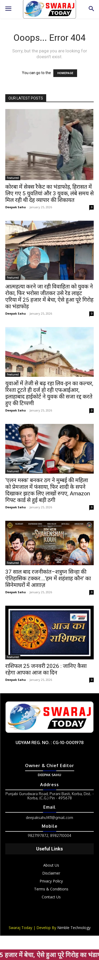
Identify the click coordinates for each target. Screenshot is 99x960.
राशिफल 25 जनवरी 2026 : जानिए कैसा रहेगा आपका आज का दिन (46, 669)
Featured (13, 178)
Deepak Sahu (15, 207)
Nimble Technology (74, 927)
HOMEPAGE (65, 73)
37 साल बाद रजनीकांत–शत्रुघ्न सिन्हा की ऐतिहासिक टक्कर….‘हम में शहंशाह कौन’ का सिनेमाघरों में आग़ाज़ (48, 578)
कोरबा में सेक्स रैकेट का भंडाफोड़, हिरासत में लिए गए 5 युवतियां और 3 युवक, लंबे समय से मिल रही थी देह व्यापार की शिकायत (49, 193)
